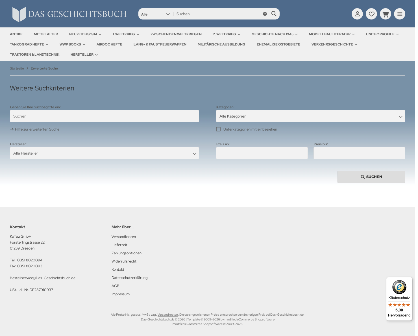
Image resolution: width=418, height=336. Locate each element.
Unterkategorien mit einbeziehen (250, 129)
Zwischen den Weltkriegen (176, 34)
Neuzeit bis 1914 (85, 34)
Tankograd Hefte (29, 44)
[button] (155, 13)
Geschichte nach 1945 (275, 34)
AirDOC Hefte (109, 44)
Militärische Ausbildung (221, 44)
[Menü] (409, 280)
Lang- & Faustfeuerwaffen (160, 44)
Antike (16, 34)
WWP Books (72, 44)
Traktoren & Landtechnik (34, 54)
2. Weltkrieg (226, 34)
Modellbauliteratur (332, 34)
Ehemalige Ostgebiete (278, 44)
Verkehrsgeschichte (334, 44)
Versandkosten (168, 315)
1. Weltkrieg (126, 34)
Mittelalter (46, 34)
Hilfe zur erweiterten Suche (37, 129)
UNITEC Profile (382, 34)
